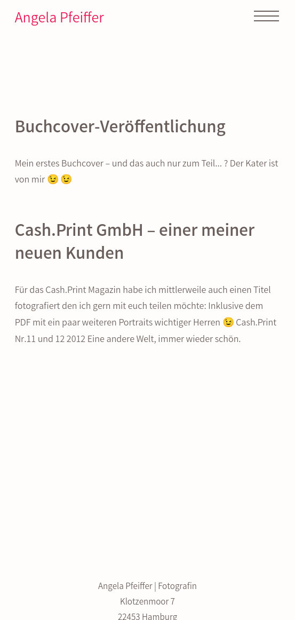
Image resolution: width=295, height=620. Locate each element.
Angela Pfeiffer (59, 19)
